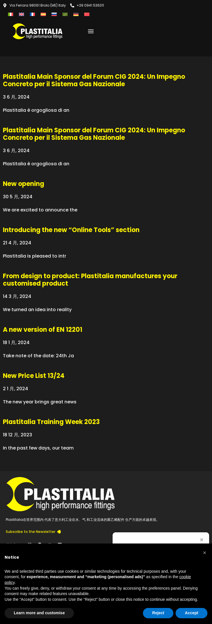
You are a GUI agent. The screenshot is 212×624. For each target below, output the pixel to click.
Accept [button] (191, 613)
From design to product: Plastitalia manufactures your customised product (90, 280)
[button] (91, 31)
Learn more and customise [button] (39, 613)
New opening (23, 183)
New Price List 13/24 (33, 375)
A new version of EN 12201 (42, 329)
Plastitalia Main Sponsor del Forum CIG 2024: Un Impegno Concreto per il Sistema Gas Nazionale (94, 80)
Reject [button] (158, 613)
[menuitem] (10, 14)
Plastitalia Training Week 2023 (51, 421)
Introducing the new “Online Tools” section (71, 229)
